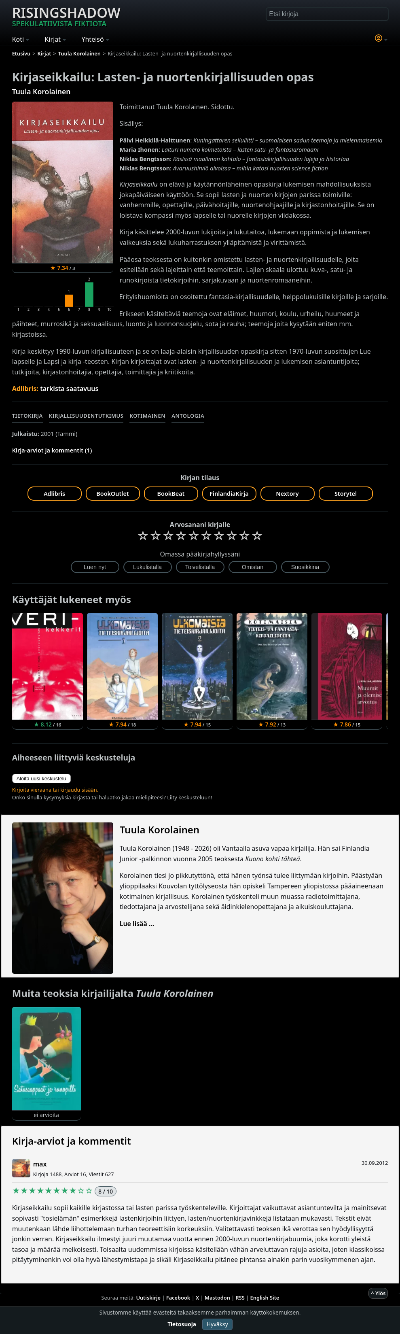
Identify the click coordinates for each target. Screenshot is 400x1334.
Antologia (187, 415)
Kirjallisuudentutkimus (86, 415)
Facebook (178, 1297)
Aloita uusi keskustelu (41, 778)
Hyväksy (217, 1324)
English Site (264, 1297)
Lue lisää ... (137, 923)
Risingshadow (66, 15)
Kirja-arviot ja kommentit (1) (52, 450)
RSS (240, 1297)
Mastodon (217, 1297)
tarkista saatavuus (69, 388)
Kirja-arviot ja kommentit (71, 1140)
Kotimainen (147, 415)
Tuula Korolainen (41, 91)
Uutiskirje (148, 1297)
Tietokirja (27, 415)
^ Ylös (378, 1293)
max (40, 1164)
